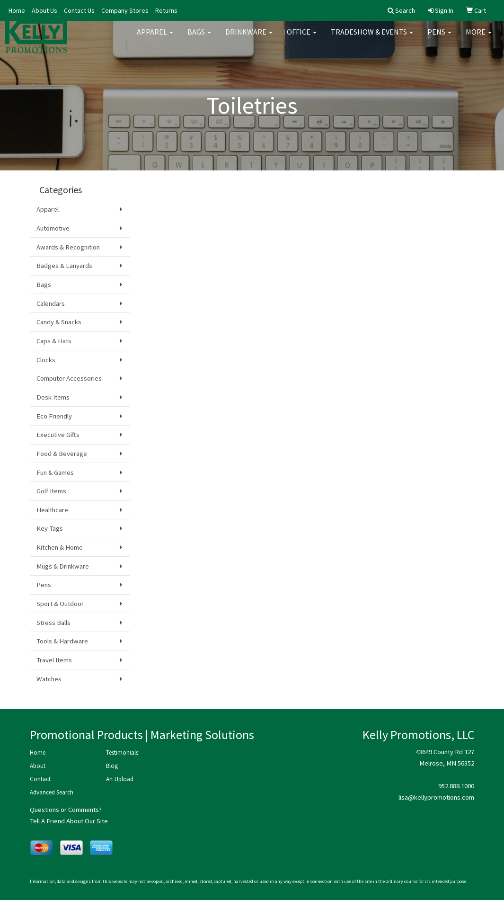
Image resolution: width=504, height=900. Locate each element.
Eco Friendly (54, 416)
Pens (439, 38)
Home (17, 10)
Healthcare (52, 510)
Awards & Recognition (68, 247)
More (479, 38)
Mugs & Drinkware (62, 566)
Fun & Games (55, 472)
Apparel (155, 38)
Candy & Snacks (58, 322)
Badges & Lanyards (64, 265)
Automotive (53, 228)
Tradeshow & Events (372, 38)
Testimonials (122, 753)
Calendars (50, 303)
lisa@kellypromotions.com (436, 797)
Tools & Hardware (62, 641)
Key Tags (49, 528)
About (37, 766)
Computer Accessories (69, 378)
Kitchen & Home (59, 547)
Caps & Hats (53, 341)
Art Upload (119, 779)
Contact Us (79, 10)
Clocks (45, 360)
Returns (166, 10)
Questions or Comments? (66, 809)
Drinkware (249, 38)
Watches (49, 679)
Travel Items (54, 660)
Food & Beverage (61, 453)
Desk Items (53, 397)
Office (302, 38)
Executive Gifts (58, 434)
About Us (44, 10)
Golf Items (51, 491)
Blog (112, 766)
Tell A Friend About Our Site (69, 821)
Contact (40, 779)
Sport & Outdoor (60, 603)
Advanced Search (51, 792)
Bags (199, 38)
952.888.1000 (456, 786)
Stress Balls (53, 622)
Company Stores (125, 10)
